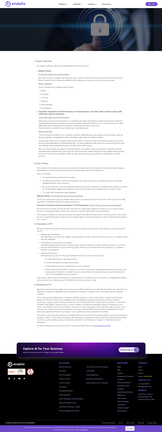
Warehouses (121, 395)
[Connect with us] (129, 349)
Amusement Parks (123, 386)
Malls (119, 370)
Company (92, 4)
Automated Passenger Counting (69, 407)
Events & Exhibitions (123, 382)
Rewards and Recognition (94, 379)
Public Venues (122, 398)
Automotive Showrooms (125, 392)
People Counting (64, 379)
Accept (130, 428)
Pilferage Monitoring (65, 391)
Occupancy (62, 387)
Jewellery (120, 379)
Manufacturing (122, 411)
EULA (121, 423)
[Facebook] (9, 378)
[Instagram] (14, 378)
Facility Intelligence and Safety (69, 411)
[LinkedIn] (24, 378)
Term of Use (130, 423)
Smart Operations (65, 395)
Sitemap (141, 423)
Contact (140, 373)
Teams (140, 370)
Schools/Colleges (123, 408)
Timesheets (90, 371)
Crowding (62, 371)
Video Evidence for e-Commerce (97, 383)
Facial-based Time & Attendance (97, 367)
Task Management (92, 375)
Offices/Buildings (123, 401)
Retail (119, 367)
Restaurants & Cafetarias (125, 376)
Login (151, 4)
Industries (77, 4)
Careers (140, 376)
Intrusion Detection (65, 367)
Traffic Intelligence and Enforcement (71, 399)
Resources (107, 4)
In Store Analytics (64, 383)
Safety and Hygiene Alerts (67, 403)
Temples (120, 373)
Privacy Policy (152, 423)
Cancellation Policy (108, 423)
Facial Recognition (65, 375)
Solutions (63, 4)
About (140, 367)
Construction (121, 404)
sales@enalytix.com (144, 386)
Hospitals (120, 389)
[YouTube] (19, 378)
